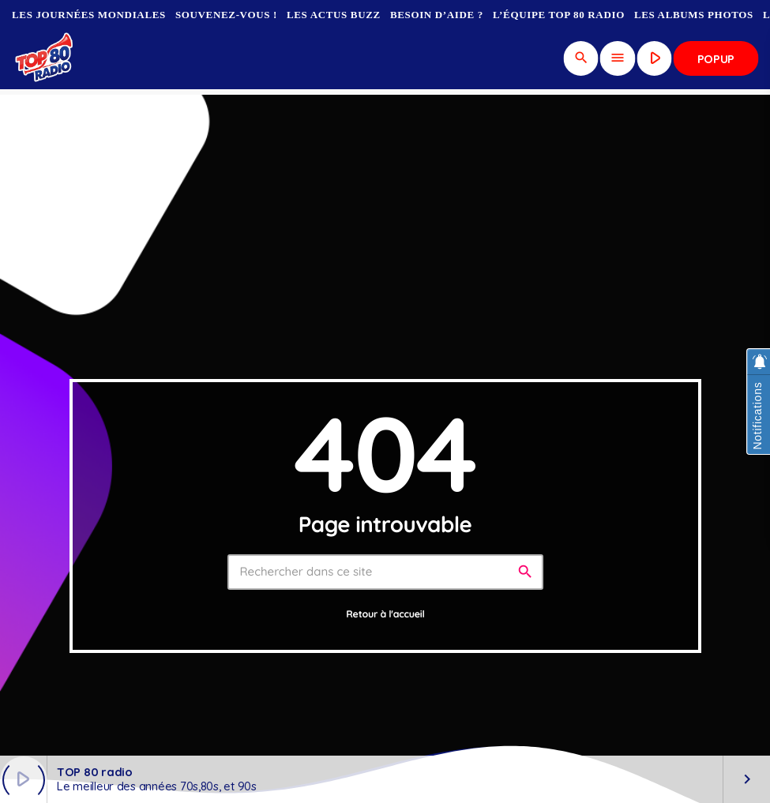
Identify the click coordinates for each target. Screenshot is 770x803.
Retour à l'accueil (385, 615)
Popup (716, 58)
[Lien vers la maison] (45, 58)
